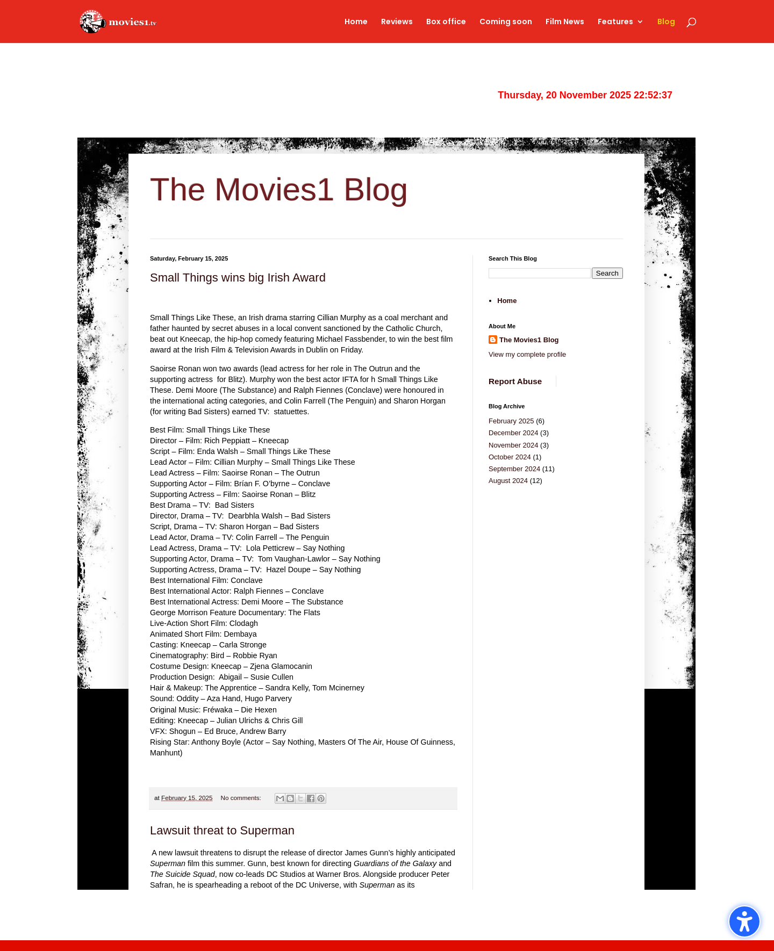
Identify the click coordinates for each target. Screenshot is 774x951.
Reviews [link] (397, 22)
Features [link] (615, 22)
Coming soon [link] (505, 22)
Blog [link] (666, 22)
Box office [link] (446, 22)
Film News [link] (565, 22)
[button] (744, 921)
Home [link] (356, 22)
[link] (139, 21)
